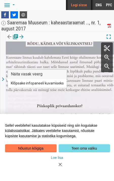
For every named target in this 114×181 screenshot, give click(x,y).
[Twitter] (14, 14)
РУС (109, 5)
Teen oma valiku (84, 148)
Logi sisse (79, 5)
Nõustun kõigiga (30, 148)
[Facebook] (5, 14)
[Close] (57, 167)
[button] (8, 5)
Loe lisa (57, 158)
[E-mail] (23, 14)
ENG (99, 5)
